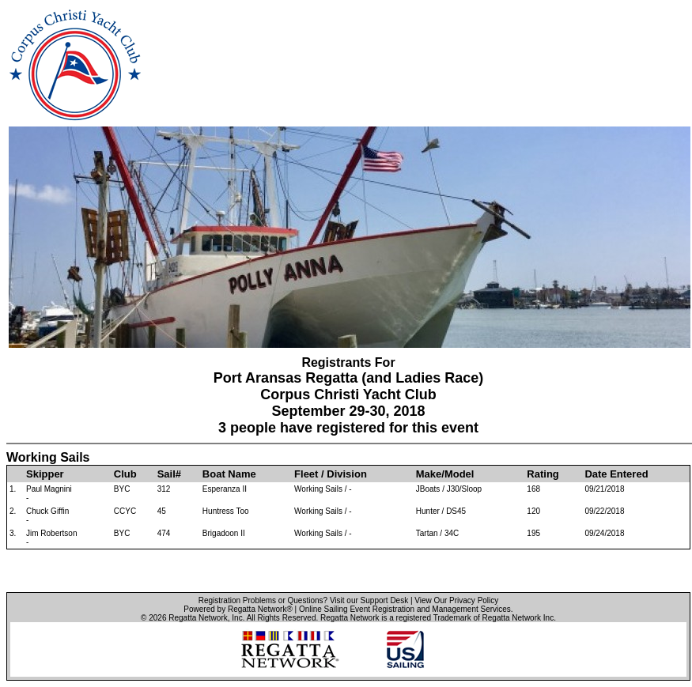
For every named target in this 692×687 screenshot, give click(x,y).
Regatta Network (197, 617)
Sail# (169, 474)
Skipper (45, 474)
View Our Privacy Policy (456, 600)
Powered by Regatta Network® (237, 609)
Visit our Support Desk (369, 600)
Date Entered (616, 474)
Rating (542, 474)
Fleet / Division (330, 474)
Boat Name (229, 474)
